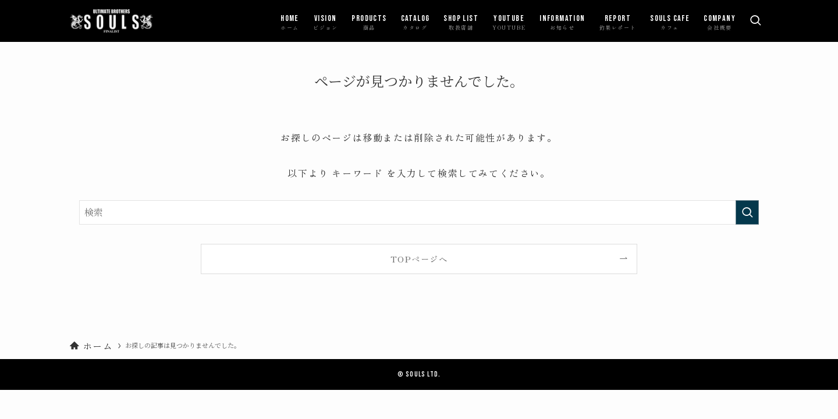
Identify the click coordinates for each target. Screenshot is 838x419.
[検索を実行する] (747, 212)
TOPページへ (419, 259)
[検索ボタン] (755, 21)
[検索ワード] (419, 212)
